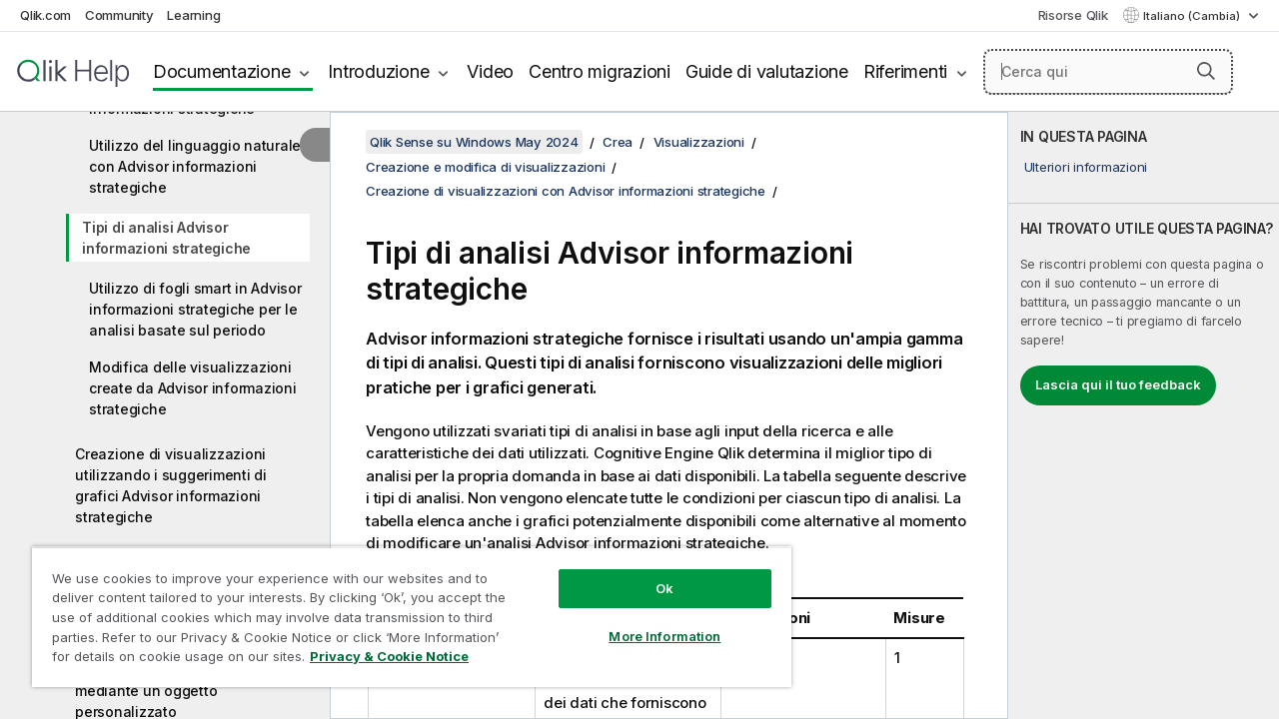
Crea (618, 142)
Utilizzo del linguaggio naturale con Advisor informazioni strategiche (195, 166)
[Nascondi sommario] (315, 145)
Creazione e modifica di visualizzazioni (485, 167)
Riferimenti (905, 71)
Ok (649, 573)
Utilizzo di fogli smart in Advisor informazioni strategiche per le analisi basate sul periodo (195, 309)
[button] (1206, 71)
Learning (193, 15)
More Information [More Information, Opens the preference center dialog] (649, 621)
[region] (402, 609)
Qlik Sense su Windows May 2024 (474, 142)
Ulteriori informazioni (1086, 167)
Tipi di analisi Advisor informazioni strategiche (166, 238)
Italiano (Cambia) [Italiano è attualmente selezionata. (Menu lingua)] (1193, 16)
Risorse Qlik (1073, 15)
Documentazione (222, 71)
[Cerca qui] (1108, 72)
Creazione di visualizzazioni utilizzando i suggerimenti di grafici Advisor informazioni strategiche (171, 485)
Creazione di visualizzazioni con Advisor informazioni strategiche (565, 191)
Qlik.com (45, 15)
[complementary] (1143, 415)
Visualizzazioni (698, 142)
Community (119, 15)
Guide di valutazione (766, 71)
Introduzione (378, 71)
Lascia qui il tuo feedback (1118, 384)
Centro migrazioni (599, 71)
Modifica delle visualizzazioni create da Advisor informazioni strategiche (193, 388)
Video (490, 71)
